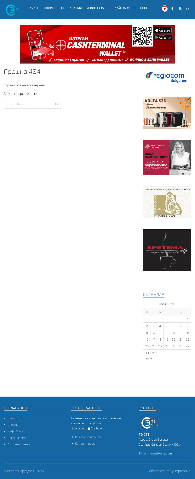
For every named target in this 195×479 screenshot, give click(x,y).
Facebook (79, 428)
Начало (33, 8)
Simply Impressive (177, 471)
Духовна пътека (19, 444)
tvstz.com (10, 471)
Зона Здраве (17, 437)
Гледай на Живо (121, 8)
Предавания (71, 8)
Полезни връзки (86, 443)
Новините (14, 418)
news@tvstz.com (160, 453)
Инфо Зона (95, 8)
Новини (50, 8)
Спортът (13, 424)
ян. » (149, 358)
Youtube (95, 428)
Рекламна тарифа (88, 437)
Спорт (145, 8)
